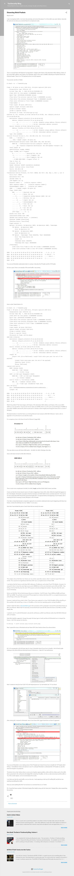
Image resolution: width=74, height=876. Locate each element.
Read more (64, 827)
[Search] (69, 4)
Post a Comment (12, 803)
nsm (12, 798)
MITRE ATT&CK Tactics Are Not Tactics (18, 850)
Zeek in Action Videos (13, 815)
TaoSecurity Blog (14, 4)
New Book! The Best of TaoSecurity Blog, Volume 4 (22, 832)
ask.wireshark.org (25, 605)
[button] (66, 13)
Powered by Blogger (37, 869)
